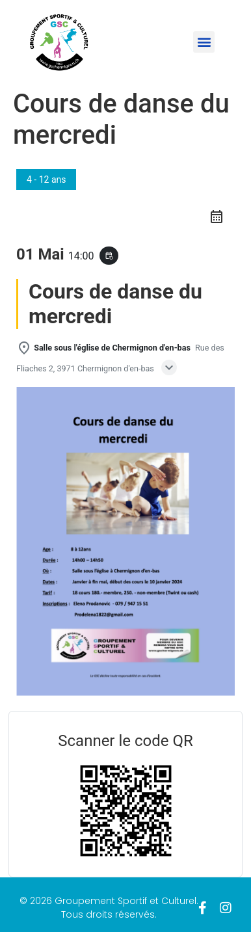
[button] (204, 42)
